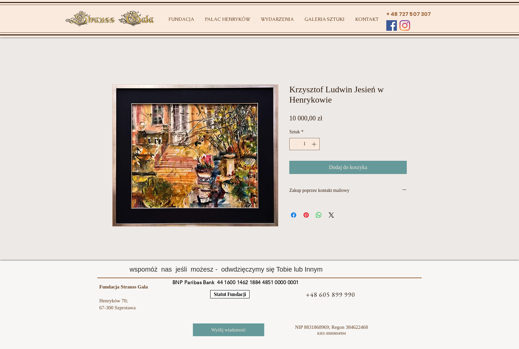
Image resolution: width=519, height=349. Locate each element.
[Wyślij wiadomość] (228, 329)
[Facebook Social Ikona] (391, 25)
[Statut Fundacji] (230, 294)
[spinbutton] (304, 144)
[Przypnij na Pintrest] (306, 215)
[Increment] (314, 144)
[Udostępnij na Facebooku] (294, 215)
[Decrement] (294, 144)
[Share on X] (331, 215)
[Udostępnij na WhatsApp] (319, 215)
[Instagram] (405, 25)
